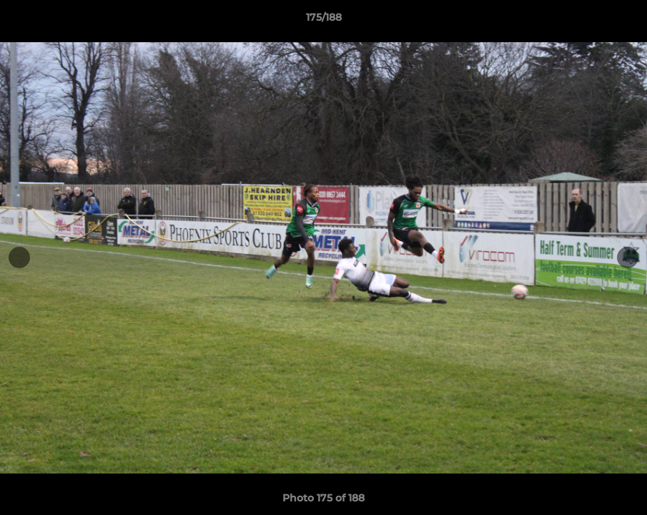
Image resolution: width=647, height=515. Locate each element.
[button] (621, 20)
